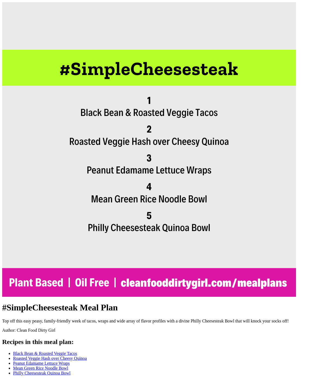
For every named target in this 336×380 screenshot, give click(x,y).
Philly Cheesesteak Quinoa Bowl (41, 373)
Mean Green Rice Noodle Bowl (40, 368)
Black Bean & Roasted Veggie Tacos (45, 353)
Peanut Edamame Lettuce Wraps (41, 363)
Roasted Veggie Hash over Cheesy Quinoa (50, 358)
